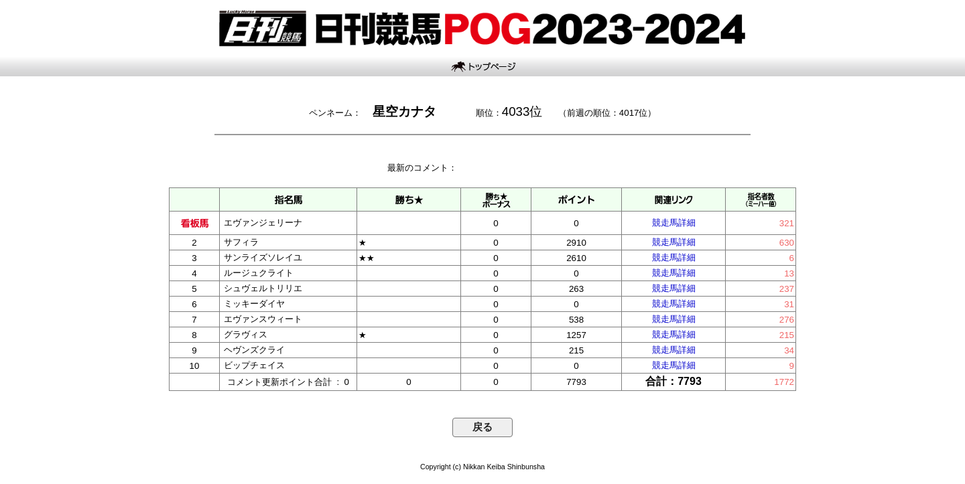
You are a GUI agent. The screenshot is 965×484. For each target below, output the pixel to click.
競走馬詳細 (674, 223)
